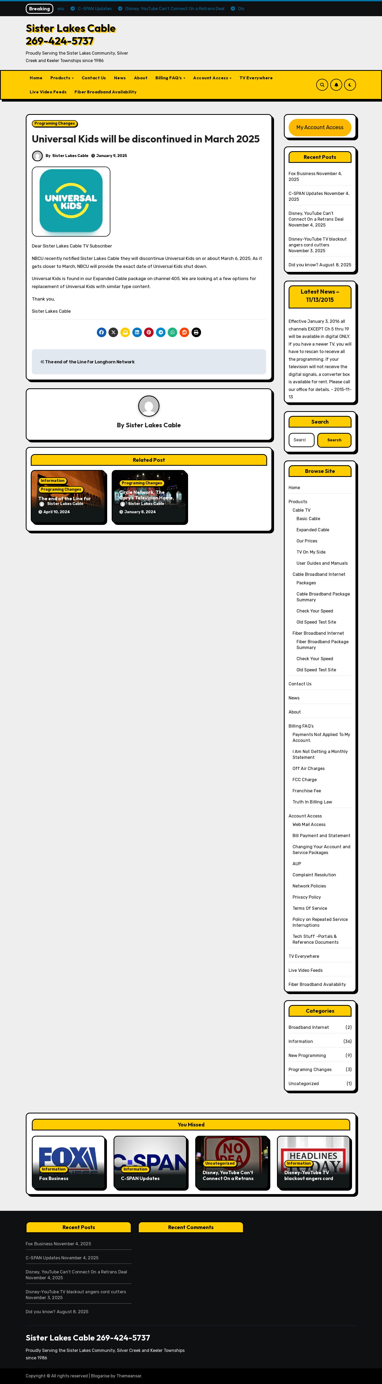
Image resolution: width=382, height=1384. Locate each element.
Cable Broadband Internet (319, 574)
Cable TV (302, 510)
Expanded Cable (313, 529)
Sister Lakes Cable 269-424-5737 (71, 34)
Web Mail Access (309, 824)
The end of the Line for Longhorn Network (87, 361)
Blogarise (100, 1375)
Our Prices (307, 540)
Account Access (211, 77)
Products (60, 77)
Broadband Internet (309, 1027)
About (141, 77)
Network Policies (309, 886)
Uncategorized (304, 1083)
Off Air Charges (309, 768)
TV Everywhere (256, 77)
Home (36, 77)
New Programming (307, 1055)
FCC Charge (305, 779)
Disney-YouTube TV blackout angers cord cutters (308, 1178)
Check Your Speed (315, 610)
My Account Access (320, 127)
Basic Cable (308, 518)
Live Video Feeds (48, 91)
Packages (306, 582)
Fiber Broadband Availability (106, 91)
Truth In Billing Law (312, 801)
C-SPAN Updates (306, 193)
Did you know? (304, 264)
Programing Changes (54, 123)
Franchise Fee (307, 790)
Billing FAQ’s (169, 77)
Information (52, 481)
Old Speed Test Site (316, 622)
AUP (297, 863)
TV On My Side (311, 552)
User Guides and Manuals (322, 563)
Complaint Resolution (314, 874)
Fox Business (302, 173)
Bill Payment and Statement (322, 835)
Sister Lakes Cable (70, 156)
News (120, 77)
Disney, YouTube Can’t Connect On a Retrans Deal (228, 1178)
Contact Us (94, 77)
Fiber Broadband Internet (318, 633)
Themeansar (128, 1375)
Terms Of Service (310, 908)
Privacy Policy (307, 897)
